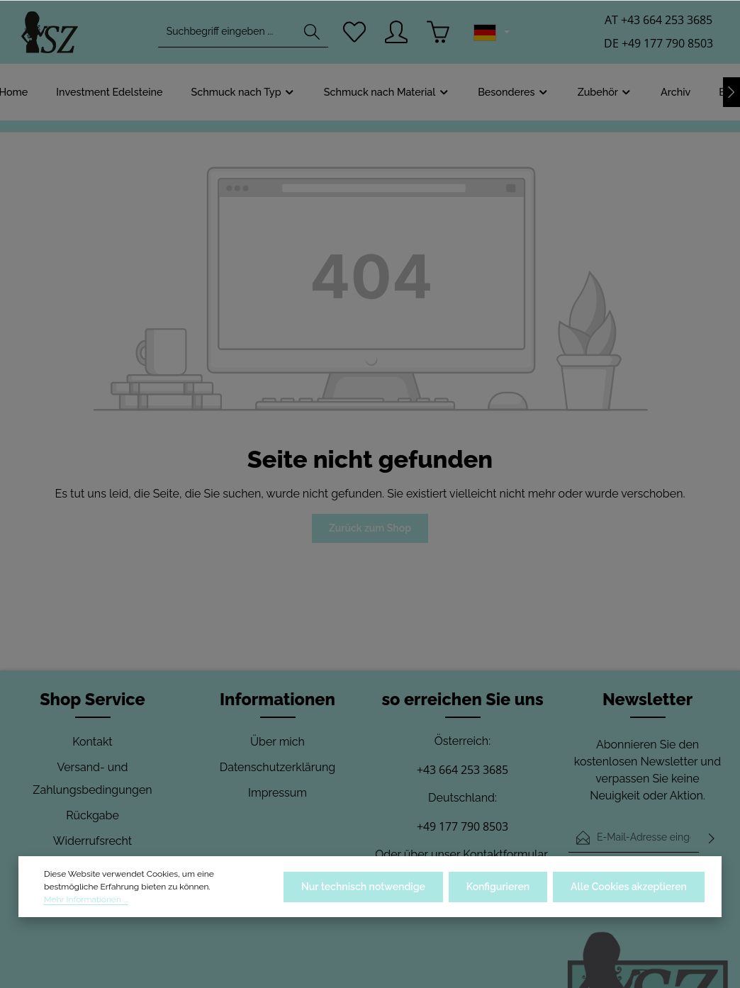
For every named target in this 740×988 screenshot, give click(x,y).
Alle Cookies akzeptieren (629, 886)
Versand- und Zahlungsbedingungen (92, 778)
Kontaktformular (505, 854)
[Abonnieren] (711, 838)
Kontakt (92, 741)
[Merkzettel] (355, 32)
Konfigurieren (497, 886)
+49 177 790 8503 (462, 826)
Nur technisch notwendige (363, 886)
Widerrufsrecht (92, 841)
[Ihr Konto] (396, 32)
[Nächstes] (731, 92)
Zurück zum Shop (370, 528)
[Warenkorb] (438, 32)
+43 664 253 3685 (462, 770)
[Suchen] (312, 32)
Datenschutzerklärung (277, 767)
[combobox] (227, 32)
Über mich (277, 741)
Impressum (277, 792)
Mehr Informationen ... (86, 899)
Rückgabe (92, 815)
